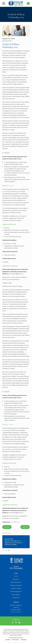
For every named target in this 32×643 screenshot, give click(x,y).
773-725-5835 (16, 568)
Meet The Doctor (16, 582)
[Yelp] (16, 622)
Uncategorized (15, 522)
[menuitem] (8, 639)
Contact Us (16, 597)
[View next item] (9, 550)
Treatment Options (16, 585)
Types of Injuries (16, 588)
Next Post (25, 527)
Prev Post (7, 527)
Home (16, 576)
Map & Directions (16, 612)
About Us (16, 579)
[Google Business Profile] (19, 622)
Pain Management (16, 591)
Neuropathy (16, 594)
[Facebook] (12, 622)
